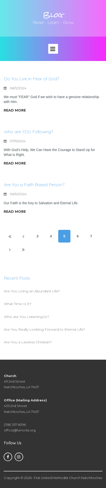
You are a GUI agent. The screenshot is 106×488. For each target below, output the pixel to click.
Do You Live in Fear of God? (31, 78)
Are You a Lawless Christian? (28, 342)
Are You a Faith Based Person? (34, 184)
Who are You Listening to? (26, 317)
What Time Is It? (17, 304)
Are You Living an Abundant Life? (32, 291)
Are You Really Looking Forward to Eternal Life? (44, 329)
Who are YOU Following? (28, 131)
